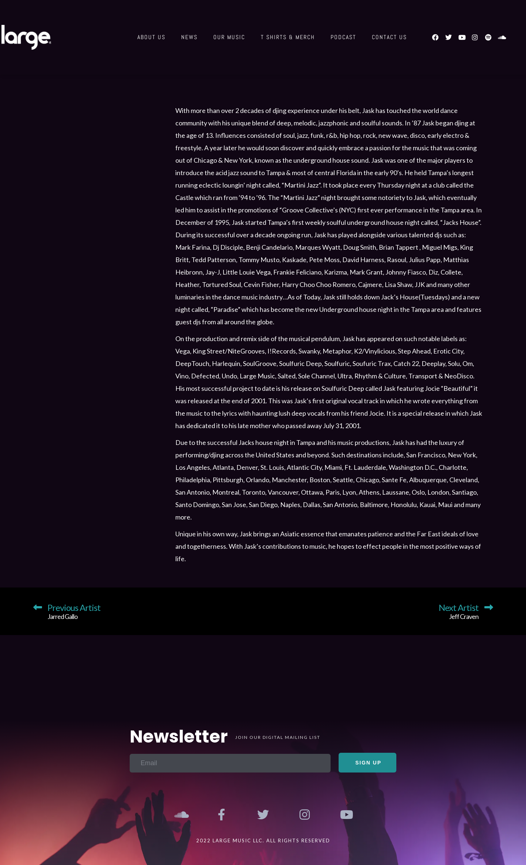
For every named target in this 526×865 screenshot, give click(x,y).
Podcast (343, 37)
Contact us (389, 37)
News (189, 37)
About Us (151, 37)
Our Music (229, 37)
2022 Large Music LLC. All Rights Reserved (263, 840)
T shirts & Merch (288, 37)
